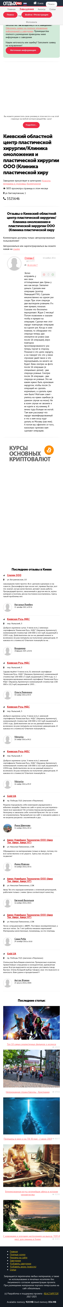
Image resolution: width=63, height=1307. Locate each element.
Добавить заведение (20, 1263)
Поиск (10, 14)
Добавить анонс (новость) (23, 1266)
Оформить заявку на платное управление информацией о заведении (27, 30)
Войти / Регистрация (36, 14)
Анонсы (41, 9)
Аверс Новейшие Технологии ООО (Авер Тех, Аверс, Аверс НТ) (30, 841)
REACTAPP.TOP (51, 1293)
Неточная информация (23, 50)
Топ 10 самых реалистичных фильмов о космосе (31, 1044)
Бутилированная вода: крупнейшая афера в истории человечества (31, 1193)
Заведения (15, 1260)
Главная (11, 9)
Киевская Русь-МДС (18, 619)
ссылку (16, 248)
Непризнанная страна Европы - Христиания (28, 1092)
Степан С (29, 258)
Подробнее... (31, 125)
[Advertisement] (31, 88)
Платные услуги (17, 1254)
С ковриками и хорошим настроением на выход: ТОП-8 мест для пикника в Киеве (31, 1238)
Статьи (52, 9)
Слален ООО (14, 575)
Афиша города (18, 15)
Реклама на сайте (18, 1257)
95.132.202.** (32, 265)
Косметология (34, 183)
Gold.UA (11, 796)
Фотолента (31, 22)
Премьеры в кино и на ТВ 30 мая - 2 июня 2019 (28, 1138)
